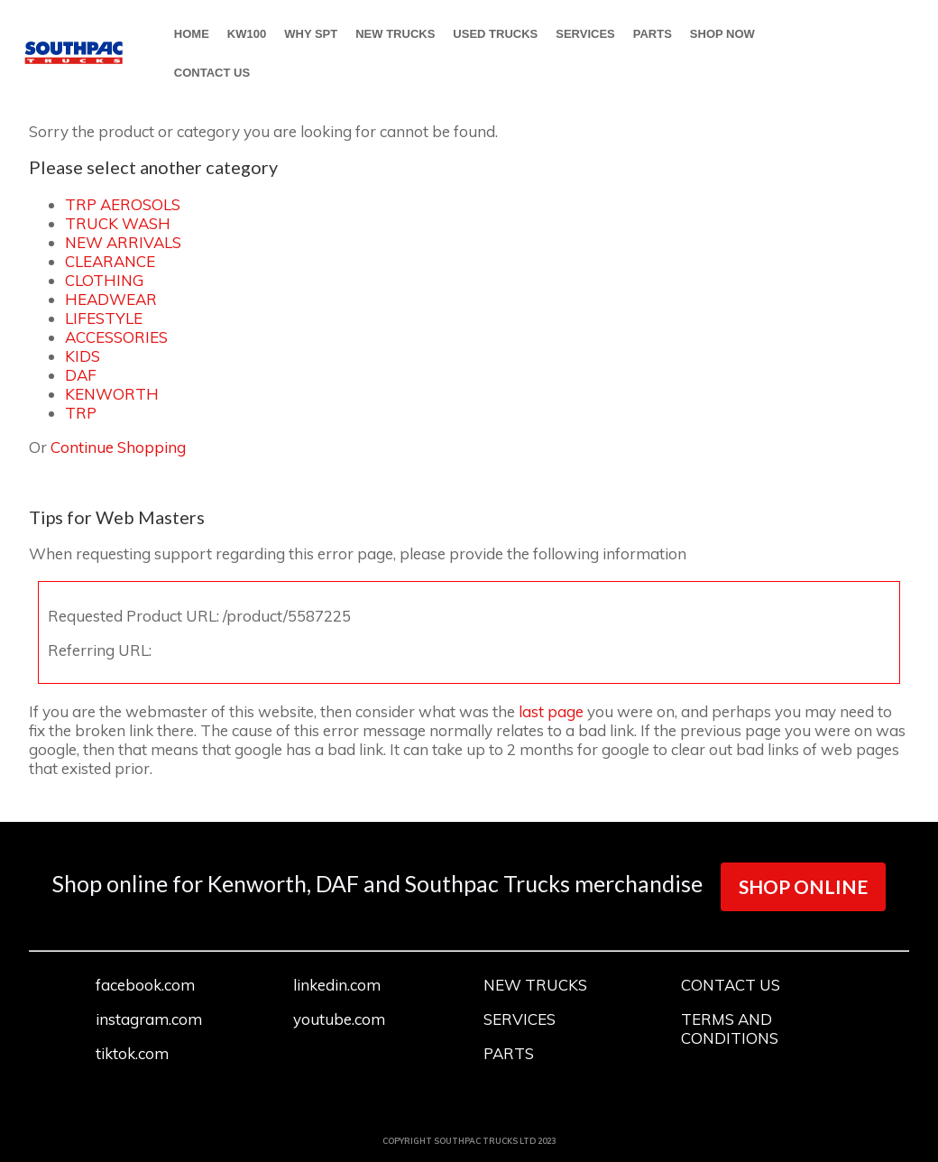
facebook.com (145, 984)
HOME (191, 34)
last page (551, 711)
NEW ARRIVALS (123, 242)
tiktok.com (132, 1053)
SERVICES (585, 34)
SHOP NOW (722, 34)
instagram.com (149, 1019)
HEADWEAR (111, 299)
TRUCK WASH (117, 223)
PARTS (652, 34)
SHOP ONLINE (803, 886)
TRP (81, 412)
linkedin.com (337, 984)
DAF (81, 374)
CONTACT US (212, 72)
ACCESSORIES (116, 336)
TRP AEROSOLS (122, 204)
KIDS (82, 355)
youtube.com (339, 1019)
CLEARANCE (110, 261)
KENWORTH (112, 393)
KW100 (246, 34)
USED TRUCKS (495, 34)
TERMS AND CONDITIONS (729, 1028)
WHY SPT (310, 34)
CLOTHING (104, 280)
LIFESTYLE (104, 318)
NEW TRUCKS (395, 34)
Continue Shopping (118, 447)
